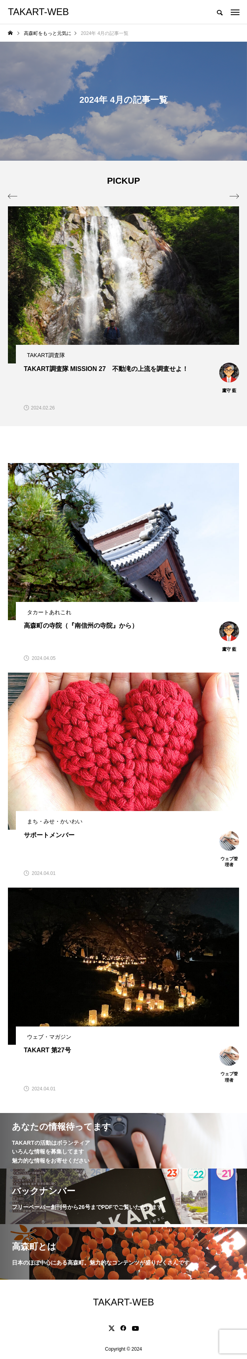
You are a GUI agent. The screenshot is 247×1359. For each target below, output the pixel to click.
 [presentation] (234, 196)
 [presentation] (12, 196)
